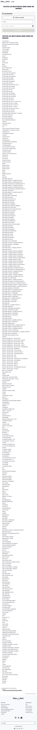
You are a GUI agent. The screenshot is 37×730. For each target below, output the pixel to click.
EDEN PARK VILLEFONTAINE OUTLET (10, 335)
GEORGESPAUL (5, 402)
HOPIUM (4, 422)
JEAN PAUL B (5, 429)
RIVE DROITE (5, 553)
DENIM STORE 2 (6, 167)
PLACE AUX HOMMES (7, 521)
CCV (3, 126)
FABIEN (4, 373)
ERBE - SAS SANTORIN (7, 370)
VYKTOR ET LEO (5, 667)
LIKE (3, 467)
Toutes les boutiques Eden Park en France (12, 690)
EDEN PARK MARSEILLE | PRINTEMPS (10, 288)
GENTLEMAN (5, 399)
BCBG (3, 64)
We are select (5, 676)
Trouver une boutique (5, 704)
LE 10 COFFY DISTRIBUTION (8, 446)
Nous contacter (29, 709)
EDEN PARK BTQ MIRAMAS (8, 214)
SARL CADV (4, 558)
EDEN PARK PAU (5, 303)
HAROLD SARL (5, 412)
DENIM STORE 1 (6, 165)
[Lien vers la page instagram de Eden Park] (15, 718)
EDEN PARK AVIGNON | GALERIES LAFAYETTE (12, 187)
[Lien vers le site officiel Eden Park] (5, 2)
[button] (33, 26)
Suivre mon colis (29, 707)
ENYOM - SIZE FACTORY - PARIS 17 (10, 365)
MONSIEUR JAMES (6, 508)
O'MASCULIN (5, 510)
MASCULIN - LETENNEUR (8, 481)
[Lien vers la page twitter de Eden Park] (18, 718)
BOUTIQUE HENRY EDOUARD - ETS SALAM (12, 113)
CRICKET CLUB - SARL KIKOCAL (9, 153)
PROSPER (4, 535)
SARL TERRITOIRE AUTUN (8, 592)
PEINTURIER (4, 516)
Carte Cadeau (3, 706)
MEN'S (3, 491)
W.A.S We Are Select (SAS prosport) (10, 674)
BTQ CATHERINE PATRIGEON (9, 120)
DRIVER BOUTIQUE (6, 173)
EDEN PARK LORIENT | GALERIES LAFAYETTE (12, 279)
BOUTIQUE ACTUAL (6, 71)
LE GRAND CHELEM (6, 449)
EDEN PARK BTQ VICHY (7, 239)
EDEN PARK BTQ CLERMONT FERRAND (11, 205)
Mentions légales (4, 707)
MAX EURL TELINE (6, 484)
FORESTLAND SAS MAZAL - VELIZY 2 (10, 378)
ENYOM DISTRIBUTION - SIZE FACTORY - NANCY (13, 345)
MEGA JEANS (5, 489)
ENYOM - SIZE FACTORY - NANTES (10, 362)
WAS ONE (4, 671)
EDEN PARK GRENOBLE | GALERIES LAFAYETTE (13, 267)
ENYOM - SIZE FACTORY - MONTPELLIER (11, 360)
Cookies (2, 714)
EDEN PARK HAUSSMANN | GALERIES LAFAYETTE (13, 269)
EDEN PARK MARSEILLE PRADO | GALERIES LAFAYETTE (14, 286)
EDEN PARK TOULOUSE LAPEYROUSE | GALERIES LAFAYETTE (16, 331)
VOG (3, 662)
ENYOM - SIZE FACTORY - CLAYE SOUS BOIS (12, 352)
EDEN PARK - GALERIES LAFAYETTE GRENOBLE (12, 261)
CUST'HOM (5, 157)
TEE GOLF (4, 627)
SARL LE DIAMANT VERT (7, 575)
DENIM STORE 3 (6, 168)
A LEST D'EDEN (5, 49)
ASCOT (4, 56)
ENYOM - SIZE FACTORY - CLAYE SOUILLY (11, 350)
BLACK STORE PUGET (7, 68)
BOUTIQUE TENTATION (7, 118)
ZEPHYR (4, 683)
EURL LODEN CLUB (6, 372)
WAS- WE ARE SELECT (7, 673)
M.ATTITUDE (5, 483)
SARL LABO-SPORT (6, 573)
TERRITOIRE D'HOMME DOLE (9, 632)
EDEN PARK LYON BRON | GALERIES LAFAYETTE (13, 281)
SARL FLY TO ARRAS (6, 565)
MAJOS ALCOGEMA (6, 476)
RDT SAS (4, 550)
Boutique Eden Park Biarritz (8, 79)
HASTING (4, 414)
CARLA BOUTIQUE (6, 123)
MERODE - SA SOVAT (7, 496)
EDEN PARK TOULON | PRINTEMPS (10, 330)
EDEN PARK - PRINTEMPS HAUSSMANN (11, 308)
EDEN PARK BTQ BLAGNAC (8, 200)
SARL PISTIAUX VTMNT (7, 588)
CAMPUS (4, 121)
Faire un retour (29, 706)
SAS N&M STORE (6, 607)
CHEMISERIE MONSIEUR (8, 133)
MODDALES (5, 504)
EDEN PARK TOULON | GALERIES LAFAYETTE (12, 328)
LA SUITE (4, 442)
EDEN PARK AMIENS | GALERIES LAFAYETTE (12, 180)
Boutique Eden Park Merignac (8, 93)
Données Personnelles (5, 710)
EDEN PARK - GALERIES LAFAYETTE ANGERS (12, 252)
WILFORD (4, 679)
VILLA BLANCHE (5, 656)
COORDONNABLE (6, 145)
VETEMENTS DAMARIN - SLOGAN (10, 644)
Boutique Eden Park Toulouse (8, 111)
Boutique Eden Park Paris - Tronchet (9, 106)
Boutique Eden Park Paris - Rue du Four (10, 104)
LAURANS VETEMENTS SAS (8, 444)
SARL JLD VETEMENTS (7, 570)
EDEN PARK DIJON (6, 246)
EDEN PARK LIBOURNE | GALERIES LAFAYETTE (12, 276)
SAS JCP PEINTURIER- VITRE (8, 602)
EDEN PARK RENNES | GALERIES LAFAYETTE (12, 311)
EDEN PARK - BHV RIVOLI (7, 190)
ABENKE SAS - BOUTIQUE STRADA (10, 42)
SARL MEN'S (5, 580)
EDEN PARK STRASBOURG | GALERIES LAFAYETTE (13, 325)
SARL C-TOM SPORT (6, 563)
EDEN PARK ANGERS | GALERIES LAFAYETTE (12, 182)
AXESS (3, 61)
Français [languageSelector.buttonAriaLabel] (18, 723)
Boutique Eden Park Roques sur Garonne (11, 108)
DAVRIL (3, 163)
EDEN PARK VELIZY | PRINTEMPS (9, 333)
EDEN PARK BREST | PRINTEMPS (9, 195)
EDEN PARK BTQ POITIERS (8, 222)
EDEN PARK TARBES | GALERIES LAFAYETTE (12, 326)
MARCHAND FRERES (7, 479)
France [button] (18, 22)
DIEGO (3, 170)
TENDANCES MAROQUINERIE (9, 631)
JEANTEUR (4, 432)
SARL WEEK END (6, 595)
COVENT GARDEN (6, 152)
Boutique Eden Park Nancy (8, 98)
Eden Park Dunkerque (6, 249)
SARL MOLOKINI (6, 582)
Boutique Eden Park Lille (7, 89)
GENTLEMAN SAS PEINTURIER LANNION (11, 400)
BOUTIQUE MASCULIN (7, 115)
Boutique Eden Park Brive (7, 83)
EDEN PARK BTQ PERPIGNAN (8, 220)
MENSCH (4, 493)
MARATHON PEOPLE (7, 478)
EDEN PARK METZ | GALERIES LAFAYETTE (11, 291)
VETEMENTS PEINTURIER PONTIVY (10, 649)
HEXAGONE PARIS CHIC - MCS (9, 419)
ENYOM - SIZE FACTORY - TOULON (10, 368)
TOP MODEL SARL (6, 636)
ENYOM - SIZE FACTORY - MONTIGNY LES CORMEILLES (15, 358)
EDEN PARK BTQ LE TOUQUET (9, 210)
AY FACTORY (5, 62)
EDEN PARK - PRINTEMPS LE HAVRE (10, 310)
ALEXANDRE (5, 52)
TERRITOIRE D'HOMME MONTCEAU (10, 634)
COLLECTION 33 (6, 136)
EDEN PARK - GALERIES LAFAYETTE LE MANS (12, 262)
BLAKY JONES (5, 69)
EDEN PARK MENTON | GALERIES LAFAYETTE (12, 289)
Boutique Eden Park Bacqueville (9, 76)
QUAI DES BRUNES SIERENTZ (9, 545)
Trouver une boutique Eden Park (8, 688)
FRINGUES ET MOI (6, 387)
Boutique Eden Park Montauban (9, 94)
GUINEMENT (5, 407)
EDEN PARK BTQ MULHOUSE (8, 215)
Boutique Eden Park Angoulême (9, 73)
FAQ (26, 704)
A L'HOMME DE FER (6, 54)
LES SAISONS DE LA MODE (8, 461)
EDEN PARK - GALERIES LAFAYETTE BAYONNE (12, 256)
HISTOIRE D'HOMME (7, 420)
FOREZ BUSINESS (6, 380)
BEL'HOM (4, 66)
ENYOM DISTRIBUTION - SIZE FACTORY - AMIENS (13, 340)
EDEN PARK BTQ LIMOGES (8, 212)
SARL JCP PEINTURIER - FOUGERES (10, 567)
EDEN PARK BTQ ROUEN (7, 232)
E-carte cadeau (29, 710)
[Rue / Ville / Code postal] (16, 26)
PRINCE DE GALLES (6, 531)
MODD (4, 503)
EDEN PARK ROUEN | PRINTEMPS (9, 321)
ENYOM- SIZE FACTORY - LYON (9, 357)
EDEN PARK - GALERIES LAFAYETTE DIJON (11, 259)
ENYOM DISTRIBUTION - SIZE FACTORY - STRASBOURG (15, 346)
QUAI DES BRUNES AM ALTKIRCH (10, 543)
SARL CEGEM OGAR (6, 560)
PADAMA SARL (5, 515)
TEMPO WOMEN (6, 629)
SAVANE (4, 614)
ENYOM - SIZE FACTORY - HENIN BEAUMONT (12, 353)
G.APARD (4, 389)
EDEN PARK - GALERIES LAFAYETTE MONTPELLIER (13, 264)
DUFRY (3, 175)
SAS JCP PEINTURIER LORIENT (9, 600)
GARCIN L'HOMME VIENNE (8, 390)
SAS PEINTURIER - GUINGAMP (9, 609)
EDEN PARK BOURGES (7, 194)
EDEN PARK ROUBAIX (7, 318)
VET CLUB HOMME (6, 641)
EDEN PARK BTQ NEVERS (8, 217)
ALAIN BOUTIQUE (6, 47)
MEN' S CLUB (5, 494)
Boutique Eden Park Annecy (8, 74)
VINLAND (4, 659)
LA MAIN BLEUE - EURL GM (8, 441)
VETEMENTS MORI (6, 646)
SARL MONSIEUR (6, 583)
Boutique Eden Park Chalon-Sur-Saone (10, 84)
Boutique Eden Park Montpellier (9, 96)
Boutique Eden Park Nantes (8, 99)
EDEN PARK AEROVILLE (7, 178)
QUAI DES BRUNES (6, 541)
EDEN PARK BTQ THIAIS (7, 234)
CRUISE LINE (5, 155)
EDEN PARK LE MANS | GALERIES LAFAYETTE (12, 274)
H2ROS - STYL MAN (6, 410)
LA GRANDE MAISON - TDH (8, 439)
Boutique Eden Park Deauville (8, 86)
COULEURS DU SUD (6, 150)
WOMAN (4, 681)
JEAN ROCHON (5, 431)
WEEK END (4, 678)
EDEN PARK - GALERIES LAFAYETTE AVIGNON (12, 254)
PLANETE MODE (6, 523)
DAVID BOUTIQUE (6, 160)
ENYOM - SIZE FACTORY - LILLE (9, 355)
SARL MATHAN (5, 578)
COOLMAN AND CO (7, 143)
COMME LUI (5, 138)
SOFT (3, 615)
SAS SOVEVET (5, 612)
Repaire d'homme (6, 552)
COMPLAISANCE (6, 140)
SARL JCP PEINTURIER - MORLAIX (9, 568)
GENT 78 (4, 397)
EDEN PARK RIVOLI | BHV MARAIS (10, 315)
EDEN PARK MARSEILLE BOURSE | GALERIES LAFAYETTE (15, 284)
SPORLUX (4, 619)
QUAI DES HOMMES (7, 546)
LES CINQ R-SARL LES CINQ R (9, 457)
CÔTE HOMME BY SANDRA (8, 146)
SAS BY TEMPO (5, 599)
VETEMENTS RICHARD (7, 652)
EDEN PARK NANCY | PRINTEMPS (10, 293)
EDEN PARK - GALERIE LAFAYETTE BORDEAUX (12, 251)
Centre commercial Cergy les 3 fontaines (11, 128)
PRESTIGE (4, 528)
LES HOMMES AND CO (7, 459)
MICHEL (4, 498)
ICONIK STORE (5, 424)
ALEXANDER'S (5, 51)
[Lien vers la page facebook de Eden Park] (21, 718)
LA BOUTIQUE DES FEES (7, 436)
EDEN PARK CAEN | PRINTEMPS (9, 241)
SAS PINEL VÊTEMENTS (7, 610)
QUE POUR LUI (5, 548)
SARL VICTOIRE (5, 594)
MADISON (4, 473)
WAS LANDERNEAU (6, 669)
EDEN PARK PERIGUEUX (7, 306)
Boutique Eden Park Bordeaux (8, 81)
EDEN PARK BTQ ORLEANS (8, 219)
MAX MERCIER (5, 486)
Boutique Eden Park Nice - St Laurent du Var (11, 101)
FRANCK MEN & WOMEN (8, 385)
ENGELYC (4, 336)
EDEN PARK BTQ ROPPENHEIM (9, 231)
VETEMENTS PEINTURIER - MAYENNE (10, 647)
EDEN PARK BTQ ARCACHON (9, 199)
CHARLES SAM (5, 131)
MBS (3, 488)
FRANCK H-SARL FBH (7, 383)
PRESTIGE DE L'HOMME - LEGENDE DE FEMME (13, 530)
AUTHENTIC (5, 59)
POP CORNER (5, 525)
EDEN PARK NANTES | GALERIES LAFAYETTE (12, 294)
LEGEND (4, 447)
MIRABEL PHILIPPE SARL (7, 501)
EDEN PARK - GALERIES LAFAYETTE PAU (11, 266)
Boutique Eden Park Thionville (8, 110)
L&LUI (3, 469)
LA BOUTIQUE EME (6, 437)
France (4, 689)
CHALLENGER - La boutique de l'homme (10, 130)
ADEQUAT (4, 46)
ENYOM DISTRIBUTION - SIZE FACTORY (11, 338)
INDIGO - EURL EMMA (7, 425)
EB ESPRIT (4, 177)
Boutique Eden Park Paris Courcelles (9, 103)
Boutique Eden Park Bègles (8, 78)
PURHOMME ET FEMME (7, 538)
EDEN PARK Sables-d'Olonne (8, 323)
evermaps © (33, 693)
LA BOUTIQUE (5, 434)
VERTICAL (4, 639)
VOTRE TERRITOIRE (6, 666)
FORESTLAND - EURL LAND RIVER (9, 377)
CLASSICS (4, 135)
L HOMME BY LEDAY (7, 466)
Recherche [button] (18, 30)
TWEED (4, 637)
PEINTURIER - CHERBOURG (8, 520)
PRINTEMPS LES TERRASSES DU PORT (10, 533)
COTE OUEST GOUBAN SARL (9, 148)
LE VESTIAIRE (5, 462)
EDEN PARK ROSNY (6, 316)
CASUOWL (4, 125)
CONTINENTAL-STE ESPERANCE (9, 141)
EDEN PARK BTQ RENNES (8, 227)
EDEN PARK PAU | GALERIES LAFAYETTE (11, 304)
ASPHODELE (5, 57)
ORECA (4, 511)
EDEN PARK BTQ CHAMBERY (8, 204)
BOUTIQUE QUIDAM (7, 116)
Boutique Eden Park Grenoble (8, 88)
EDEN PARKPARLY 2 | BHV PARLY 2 (10, 299)
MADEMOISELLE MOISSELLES (9, 471)
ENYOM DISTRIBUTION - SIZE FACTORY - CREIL (13, 343)
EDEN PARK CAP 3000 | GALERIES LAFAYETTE (12, 242)
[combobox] (16, 26)
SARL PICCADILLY (6, 587)
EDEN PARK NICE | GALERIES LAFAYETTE (11, 298)
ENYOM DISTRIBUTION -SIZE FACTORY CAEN (12, 341)
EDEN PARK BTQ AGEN (7, 197)
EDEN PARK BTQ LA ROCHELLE (9, 207)
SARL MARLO (5, 577)
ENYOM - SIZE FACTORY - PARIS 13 (10, 363)
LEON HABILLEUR (6, 454)
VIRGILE (4, 661)
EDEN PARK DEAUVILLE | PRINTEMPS (10, 244)
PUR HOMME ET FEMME (7, 536)
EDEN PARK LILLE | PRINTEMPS (9, 278)
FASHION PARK (5, 375)
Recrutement (3, 712)
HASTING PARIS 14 (6, 415)
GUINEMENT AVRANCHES (8, 409)
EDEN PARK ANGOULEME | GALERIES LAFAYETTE (13, 183)
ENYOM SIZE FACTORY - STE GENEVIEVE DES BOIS (14, 367)
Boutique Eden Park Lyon (7, 91)
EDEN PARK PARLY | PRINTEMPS (9, 301)
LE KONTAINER (5, 452)
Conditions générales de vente (7, 709)
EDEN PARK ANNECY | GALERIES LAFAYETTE (12, 185)
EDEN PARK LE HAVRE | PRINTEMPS (10, 273)
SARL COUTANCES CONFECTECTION (11, 562)
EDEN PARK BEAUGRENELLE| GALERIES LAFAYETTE (13, 189)
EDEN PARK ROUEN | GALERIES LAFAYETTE (12, 320)
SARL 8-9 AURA (5, 557)
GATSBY (4, 392)
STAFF (3, 622)
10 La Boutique (5, 41)
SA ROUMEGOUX (6, 597)
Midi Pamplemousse (6, 499)
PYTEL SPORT (5, 540)
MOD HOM (5, 506)
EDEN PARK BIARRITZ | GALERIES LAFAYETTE (12, 192)
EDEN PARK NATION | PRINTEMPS (10, 296)
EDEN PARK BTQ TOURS (7, 236)
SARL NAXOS (5, 585)
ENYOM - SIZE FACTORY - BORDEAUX (10, 348)
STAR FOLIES (5, 624)
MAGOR (4, 474)
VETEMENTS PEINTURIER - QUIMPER (10, 651)
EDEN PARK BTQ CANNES (8, 202)
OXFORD (4, 513)
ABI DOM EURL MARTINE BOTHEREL (10, 44)
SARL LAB (4, 572)
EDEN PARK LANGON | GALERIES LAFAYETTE (12, 271)
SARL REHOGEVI (6, 590)
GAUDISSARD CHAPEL (7, 395)
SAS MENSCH (5, 604)
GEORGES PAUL (5, 404)
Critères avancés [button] (18, 17)
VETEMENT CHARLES (7, 642)
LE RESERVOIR (5, 456)
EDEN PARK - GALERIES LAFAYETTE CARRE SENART (13, 257)
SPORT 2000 (5, 620)
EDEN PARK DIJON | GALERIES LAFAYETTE (11, 247)
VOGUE (4, 664)
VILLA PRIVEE (5, 657)
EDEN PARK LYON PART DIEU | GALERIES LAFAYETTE (14, 283)
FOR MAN (4, 382)
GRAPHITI (4, 405)
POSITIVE (4, 526)
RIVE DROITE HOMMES (7, 555)
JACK (3, 427)
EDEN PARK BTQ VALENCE (8, 237)
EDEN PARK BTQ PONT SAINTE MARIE (11, 224)
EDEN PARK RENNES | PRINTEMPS (10, 313)
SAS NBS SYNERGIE (6, 605)
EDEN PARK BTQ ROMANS (8, 229)
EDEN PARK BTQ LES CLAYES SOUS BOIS (11, 209)
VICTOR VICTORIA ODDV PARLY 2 (9, 654)
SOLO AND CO (5, 617)
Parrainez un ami (29, 712)
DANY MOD (5, 158)
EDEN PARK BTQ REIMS (7, 225)
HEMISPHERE (5, 417)
